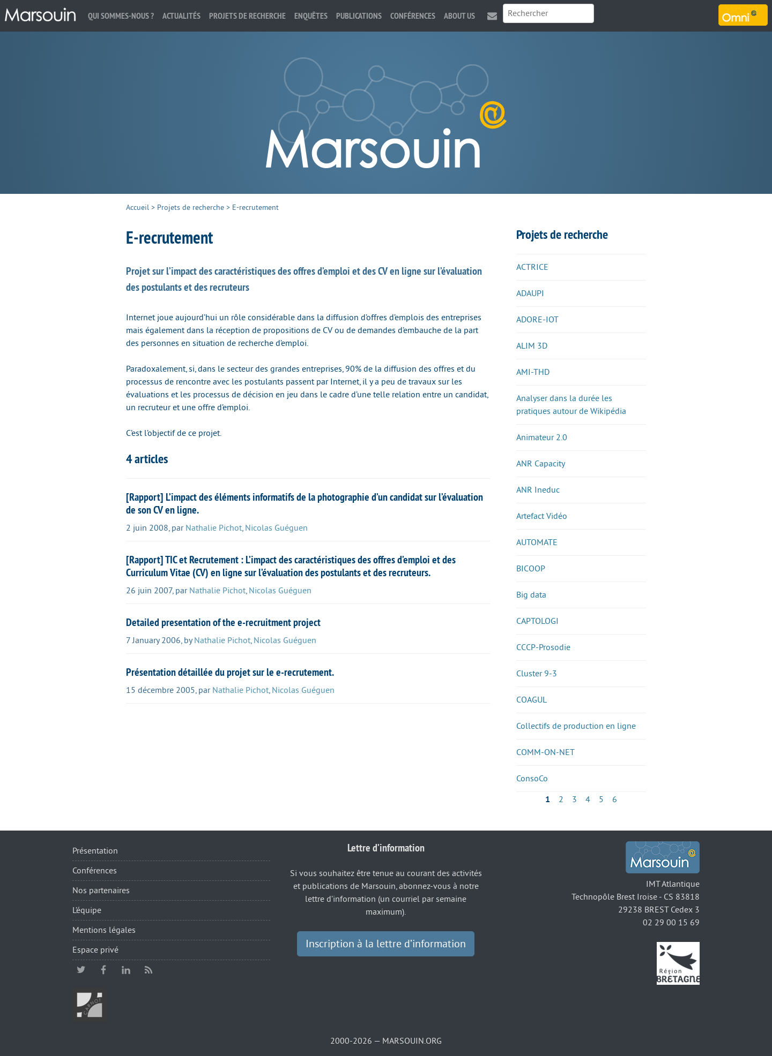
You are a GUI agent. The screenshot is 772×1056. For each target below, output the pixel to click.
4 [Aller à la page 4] (587, 799)
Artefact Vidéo (541, 516)
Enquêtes (311, 15)
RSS (148, 969)
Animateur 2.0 (541, 437)
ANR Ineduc (538, 490)
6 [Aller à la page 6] (614, 799)
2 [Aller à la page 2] (561, 799)
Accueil (137, 207)
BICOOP (530, 569)
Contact (492, 16)
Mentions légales (104, 930)
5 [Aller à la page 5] (601, 799)
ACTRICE (532, 267)
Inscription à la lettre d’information (386, 944)
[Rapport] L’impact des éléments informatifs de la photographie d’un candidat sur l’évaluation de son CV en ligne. (304, 503)
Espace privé (95, 950)
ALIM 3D (531, 346)
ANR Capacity (540, 464)
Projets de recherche (247, 15)
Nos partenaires (101, 890)
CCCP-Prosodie (543, 647)
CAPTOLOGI (537, 621)
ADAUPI (530, 293)
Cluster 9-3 (536, 673)
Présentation (95, 851)
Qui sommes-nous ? (121, 15)
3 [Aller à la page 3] (574, 799)
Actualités (181, 15)
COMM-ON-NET (545, 752)
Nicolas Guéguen (276, 528)
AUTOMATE (537, 542)
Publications (359, 15)
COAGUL (531, 700)
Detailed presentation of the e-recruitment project (223, 622)
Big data (531, 595)
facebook (103, 969)
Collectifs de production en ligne (576, 726)
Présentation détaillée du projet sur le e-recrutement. (230, 672)
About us (459, 15)
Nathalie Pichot (213, 528)
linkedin (126, 969)
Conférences (412, 15)
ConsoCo (532, 778)
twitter (81, 969)
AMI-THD (533, 372)
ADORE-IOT (537, 320)
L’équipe (86, 910)
